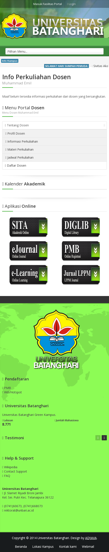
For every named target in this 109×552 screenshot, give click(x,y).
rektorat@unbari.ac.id (19, 510)
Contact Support (14, 471)
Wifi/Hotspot (12, 392)
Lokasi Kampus (43, 546)
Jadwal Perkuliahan (19, 157)
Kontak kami (68, 546)
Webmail (88, 546)
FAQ (6, 476)
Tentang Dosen (55, 125)
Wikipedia (9, 467)
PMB (6, 388)
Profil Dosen (15, 133)
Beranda (21, 546)
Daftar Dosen (15, 165)
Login (71, 4)
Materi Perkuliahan (19, 149)
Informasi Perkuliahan (21, 141)
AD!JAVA (91, 538)
